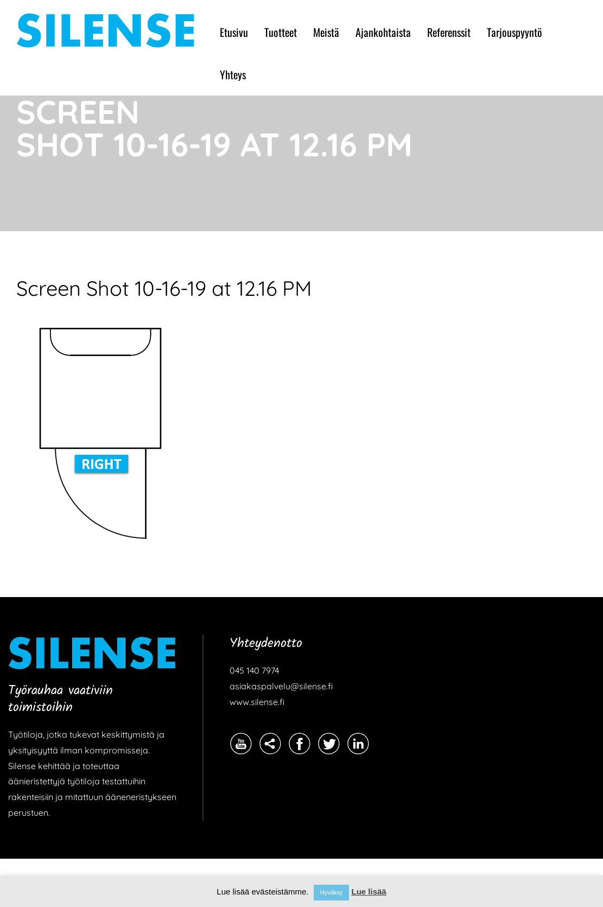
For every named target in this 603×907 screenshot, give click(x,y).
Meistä (326, 32)
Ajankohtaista (383, 32)
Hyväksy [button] (331, 892)
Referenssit (449, 32)
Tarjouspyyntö (514, 32)
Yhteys (233, 74)
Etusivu (234, 32)
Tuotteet (280, 32)
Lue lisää (368, 891)
